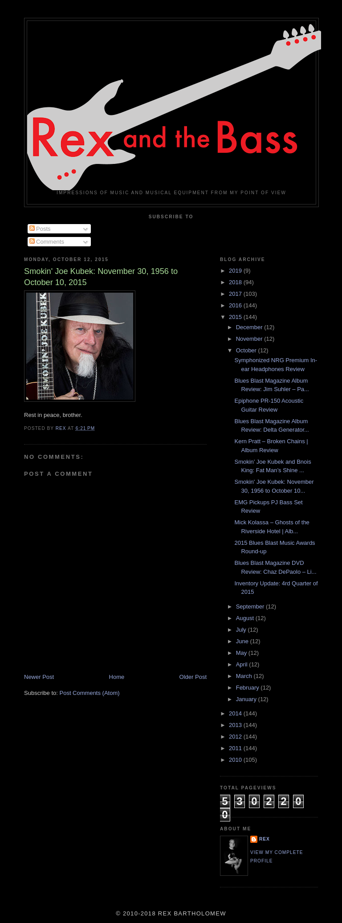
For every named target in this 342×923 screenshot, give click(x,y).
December (250, 327)
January (247, 699)
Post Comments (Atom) (90, 693)
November (250, 338)
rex (264, 839)
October (247, 350)
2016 (236, 305)
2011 (236, 748)
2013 (236, 725)
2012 (236, 736)
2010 (236, 759)
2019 (236, 270)
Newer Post (39, 677)
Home (117, 677)
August (246, 618)
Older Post (193, 677)
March (245, 676)
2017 (236, 293)
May (242, 652)
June (243, 641)
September (251, 606)
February (248, 687)
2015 (236, 317)
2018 (236, 282)
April (242, 664)
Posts (40, 228)
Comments (46, 241)
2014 (236, 713)
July (242, 629)
